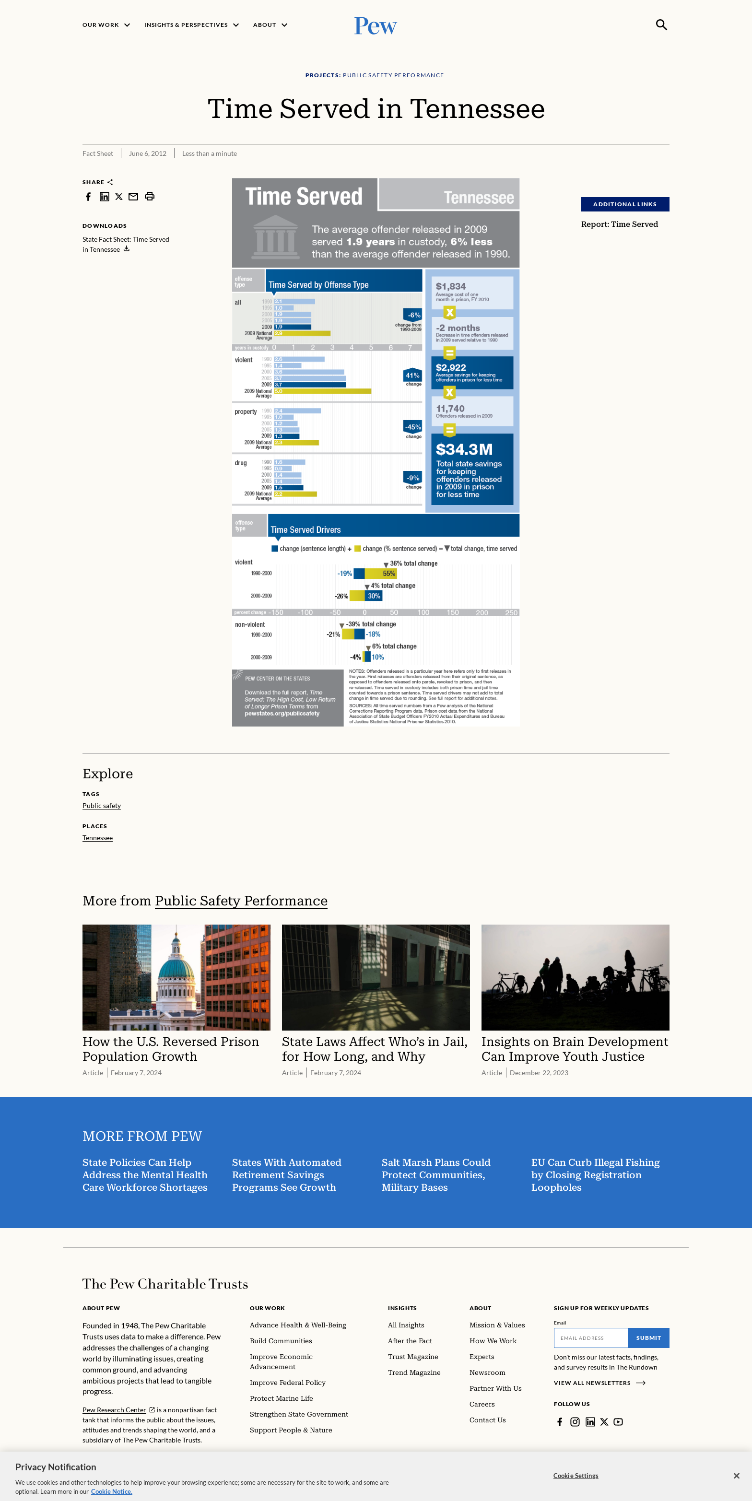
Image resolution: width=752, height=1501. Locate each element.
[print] (149, 196)
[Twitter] (604, 1422)
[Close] (736, 1482)
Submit (648, 1337)
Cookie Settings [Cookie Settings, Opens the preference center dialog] (576, 1482)
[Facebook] (559, 1422)
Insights (402, 1308)
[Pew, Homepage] (376, 25)
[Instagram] (575, 1422)
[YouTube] (618, 1422)
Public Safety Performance (241, 901)
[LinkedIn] (590, 1422)
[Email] (591, 1338)
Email (560, 1322)
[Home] (165, 1283)
